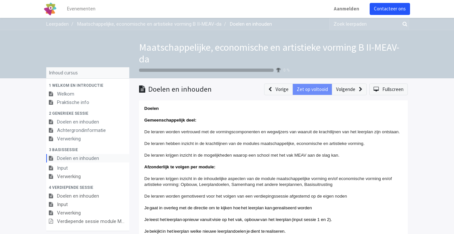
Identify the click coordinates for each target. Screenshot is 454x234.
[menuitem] (84, 9)
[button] (87, 85)
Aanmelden (344, 9)
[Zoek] (403, 24)
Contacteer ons (388, 9)
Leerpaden (57, 24)
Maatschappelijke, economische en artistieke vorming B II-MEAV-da (269, 53)
